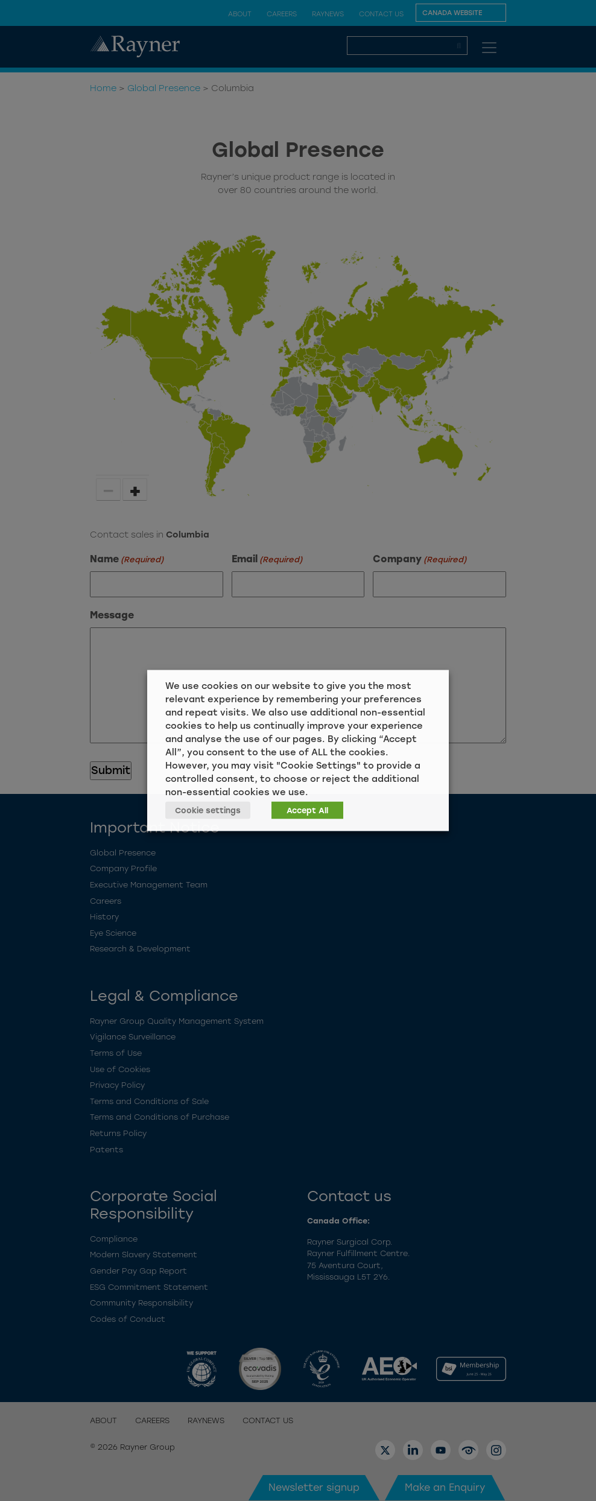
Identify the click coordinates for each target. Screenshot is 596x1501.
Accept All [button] (307, 810)
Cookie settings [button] (208, 810)
